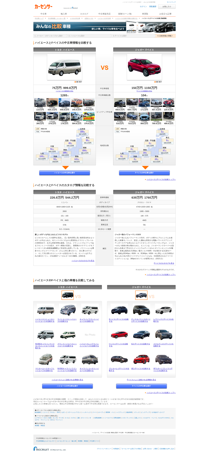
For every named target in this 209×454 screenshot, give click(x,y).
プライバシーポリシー (104, 449)
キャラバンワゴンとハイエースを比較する (89, 320)
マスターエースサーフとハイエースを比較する (44, 370)
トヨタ (44, 418)
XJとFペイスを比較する (140, 344)
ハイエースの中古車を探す (64, 173)
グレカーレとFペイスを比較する (119, 370)
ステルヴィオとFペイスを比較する (163, 345)
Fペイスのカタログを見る (164, 263)
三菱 (77, 418)
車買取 (145, 14)
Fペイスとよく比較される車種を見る (141, 380)
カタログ (84, 14)
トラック (136, 412)
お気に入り (167, 7)
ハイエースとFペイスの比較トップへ (161, 179)
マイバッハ (59, 420)
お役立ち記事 (165, 14)
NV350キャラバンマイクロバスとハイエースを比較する (45, 346)
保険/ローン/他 (124, 14)
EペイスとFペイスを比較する (119, 320)
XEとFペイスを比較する (140, 369)
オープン (101, 412)
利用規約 (116, 449)
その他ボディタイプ (157, 412)
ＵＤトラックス (127, 418)
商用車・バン (110, 412)
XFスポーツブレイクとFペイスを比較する (162, 370)
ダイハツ (84, 418)
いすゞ (90, 418)
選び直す (78, 82)
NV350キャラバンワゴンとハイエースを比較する (67, 370)
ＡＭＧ (51, 420)
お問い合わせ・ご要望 (150, 449)
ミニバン (45, 412)
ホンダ (55, 418)
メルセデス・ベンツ (149, 418)
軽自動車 (38, 412)
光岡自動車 (97, 418)
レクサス (38, 418)
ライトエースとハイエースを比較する (67, 320)
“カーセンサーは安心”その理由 (131, 449)
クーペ (94, 412)
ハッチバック (86, 412)
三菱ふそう (137, 418)
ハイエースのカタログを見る (83, 261)
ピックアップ (145, 412)
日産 (49, 418)
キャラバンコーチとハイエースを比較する (89, 370)
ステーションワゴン (73, 412)
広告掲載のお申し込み (167, 449)
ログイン (143, 7)
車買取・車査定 (40, 425)
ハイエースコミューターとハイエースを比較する (44, 320)
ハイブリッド (120, 412)
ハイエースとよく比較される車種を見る (67, 380)
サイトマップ (171, 2)
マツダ (61, 418)
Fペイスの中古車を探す (144, 173)
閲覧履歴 (152, 7)
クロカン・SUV (55, 412)
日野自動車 (117, 418)
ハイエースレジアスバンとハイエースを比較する (89, 345)
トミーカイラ (107, 418)
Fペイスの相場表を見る (144, 91)
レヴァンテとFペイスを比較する (163, 320)
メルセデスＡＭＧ (163, 418)
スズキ (73, 418)
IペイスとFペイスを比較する (118, 345)
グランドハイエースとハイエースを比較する (67, 345)
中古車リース (94, 441)
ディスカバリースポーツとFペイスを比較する (140, 320)
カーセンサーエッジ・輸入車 (66, 441)
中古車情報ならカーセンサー (45, 441)
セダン (63, 412)
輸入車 (64, 14)
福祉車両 (129, 412)
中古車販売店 (104, 14)
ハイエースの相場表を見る (64, 91)
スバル (67, 418)
